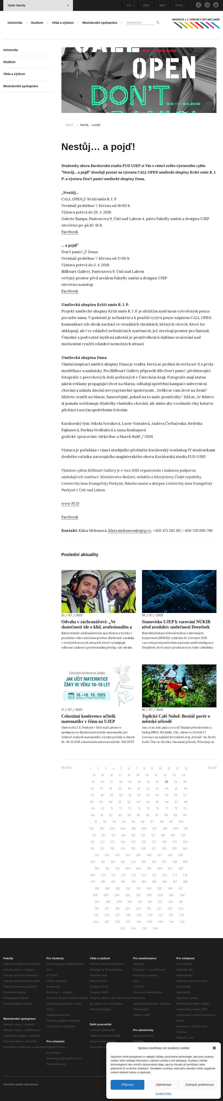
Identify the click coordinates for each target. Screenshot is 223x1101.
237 (128, 922)
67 (176, 802)
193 (138, 888)
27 (111, 782)
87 (157, 815)
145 (138, 855)
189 (97, 888)
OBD (146, 5)
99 (171, 822)
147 (159, 855)
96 (142, 822)
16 (111, 775)
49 (111, 795)
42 (147, 788)
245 (144, 928)
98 (161, 822)
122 (102, 842)
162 (117, 868)
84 (129, 815)
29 (130, 782)
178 (185, 875)
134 (123, 848)
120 (183, 835)
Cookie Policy (164, 1093)
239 (149, 922)
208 (108, 902)
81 (102, 815)
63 (138, 802)
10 (160, 768)
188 (185, 882)
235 (106, 922)
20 (147, 775)
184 (144, 882)
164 (138, 868)
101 (92, 828)
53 (148, 795)
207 (97, 902)
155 (144, 862)
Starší (212, 768)
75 (148, 808)
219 (127, 908)
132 (102, 848)
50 (121, 795)
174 (144, 875)
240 (160, 922)
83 (120, 815)
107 (154, 828)
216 (97, 908)
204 (160, 895)
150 (93, 862)
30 (139, 782)
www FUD (70, 503)
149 (180, 855)
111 (94, 835)
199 (106, 895)
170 (103, 875)
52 (138, 795)
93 (114, 822)
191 (118, 888)
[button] (214, 1048)
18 (129, 775)
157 (164, 862)
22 (165, 775)
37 (101, 788)
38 (110, 788)
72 (120, 808)
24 (183, 775)
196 (170, 888)
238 (139, 922)
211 (140, 902)
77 (166, 808)
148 (170, 855)
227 (117, 915)
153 (123, 862)
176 (164, 875)
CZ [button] (130, 5)
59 (101, 802)
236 (117, 922)
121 (92, 842)
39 (120, 788)
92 (104, 822)
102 (102, 828)
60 (110, 802)
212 (150, 902)
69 (93, 808)
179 (93, 882)
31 (148, 782)
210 (130, 902)
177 (175, 875)
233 (181, 915)
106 (144, 828)
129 (174, 842)
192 (128, 888)
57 (185, 795)
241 (171, 922)
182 (123, 882)
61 (119, 802)
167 (170, 868)
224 (180, 908)
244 (133, 928)
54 (157, 795)
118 (163, 835)
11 (169, 768)
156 (154, 862)
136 (143, 848)
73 (129, 808)
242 (182, 922)
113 (113, 835)
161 (107, 868)
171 (113, 875)
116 (143, 835)
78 (175, 808)
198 (95, 895)
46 (185, 788)
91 (95, 822)
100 (181, 822)
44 (166, 788)
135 (133, 848)
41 (138, 788)
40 (129, 788)
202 (138, 895)
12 (177, 768)
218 (117, 908)
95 (133, 822)
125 (133, 842)
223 (170, 908)
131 (92, 848)
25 (93, 782)
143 (117, 855)
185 (154, 882)
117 (153, 835)
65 (157, 802)
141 (97, 855)
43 (157, 788)
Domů (69, 124)
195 (159, 888)
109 (175, 828)
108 (165, 828)
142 (107, 855)
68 (185, 802)
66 (167, 802)
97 (152, 822)
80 (93, 815)
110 (186, 828)
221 (149, 908)
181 (113, 882)
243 (122, 928)
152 (113, 862)
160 (97, 868)
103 (112, 828)
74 (138, 808)
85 (138, 815)
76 (157, 808)
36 (92, 788)
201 (127, 895)
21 (156, 775)
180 (103, 882)
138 (164, 848)
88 (166, 815)
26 (102, 782)
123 (113, 842)
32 (157, 782)
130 (185, 842)
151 (103, 862)
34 (175, 782)
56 (175, 795)
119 (173, 835)
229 (139, 915)
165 (149, 868)
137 (154, 848)
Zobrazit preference (199, 1084)
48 (102, 795)
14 (94, 775)
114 (123, 835)
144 (128, 855)
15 (102, 775)
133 (112, 848)
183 (134, 882)
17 (120, 775)
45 (176, 788)
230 (150, 915)
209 (119, 902)
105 (133, 828)
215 (181, 902)
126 (144, 842)
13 (186, 768)
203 (149, 895)
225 (96, 915)
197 (181, 888)
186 (164, 882)
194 (149, 888)
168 (181, 868)
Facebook (69, 231)
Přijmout (127, 1084)
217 (107, 908)
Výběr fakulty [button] (38, 5)
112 (104, 835)
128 (164, 842)
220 (138, 908)
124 (123, 842)
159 (185, 862)
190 (107, 888)
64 (148, 802)
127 (154, 842)
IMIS (162, 5)
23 (174, 775)
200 (116, 895)
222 (159, 908)
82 (110, 815)
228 (128, 915)
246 (155, 928)
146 (149, 855)
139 (174, 848)
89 (175, 815)
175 (154, 875)
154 (133, 862)
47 (92, 795)
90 (185, 815)
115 (133, 835)
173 (134, 875)
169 (92, 875)
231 (161, 915)
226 (107, 915)
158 (175, 862)
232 (171, 915)
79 (185, 808)
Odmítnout (163, 1084)
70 (102, 808)
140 (185, 848)
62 (129, 802)
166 (159, 868)
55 (166, 795)
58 (91, 802)
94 (123, 822)
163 (128, 868)
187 (175, 882)
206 (182, 895)
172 (123, 875)
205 (171, 895)
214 (170, 902)
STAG (179, 5)
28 (120, 782)
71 (111, 808)
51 (130, 795)
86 (147, 815)
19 (138, 775)
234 (95, 922)
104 (123, 828)
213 (160, 902)
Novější (66, 768)
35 (184, 782)
